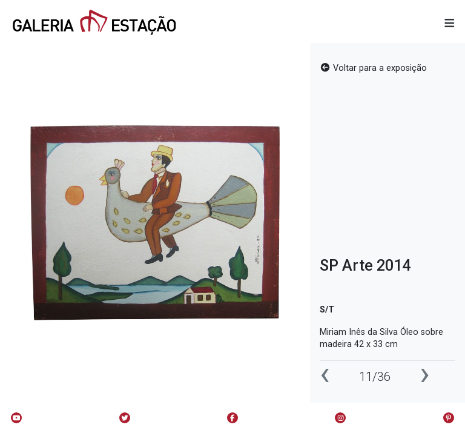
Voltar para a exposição (373, 68)
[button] (450, 24)
